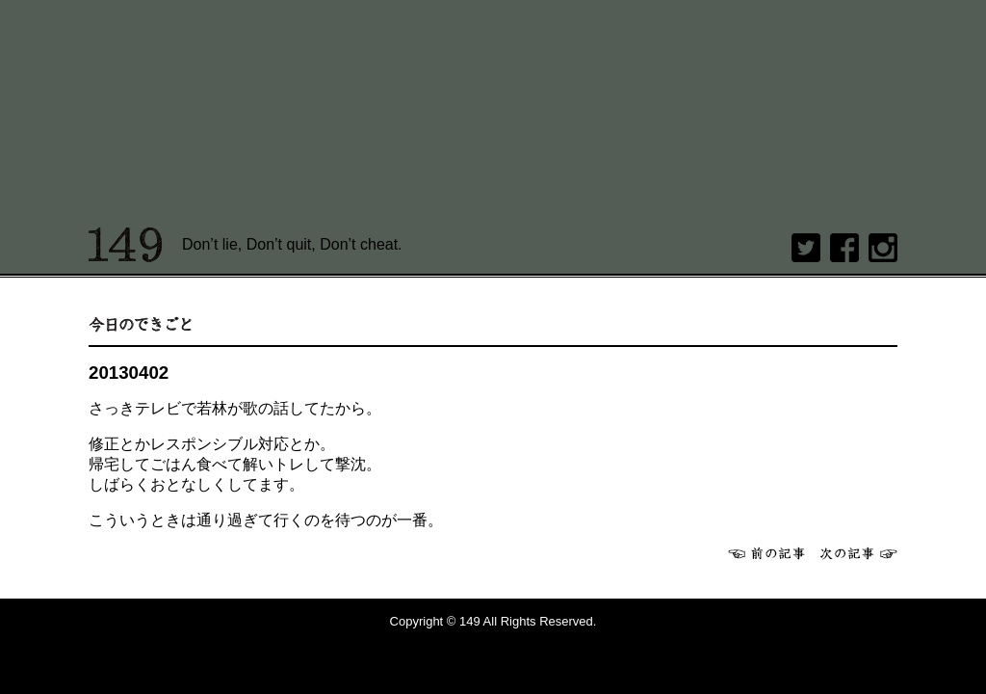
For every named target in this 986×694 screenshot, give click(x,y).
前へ (766, 553)
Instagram (883, 247)
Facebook (844, 247)
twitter (805, 247)
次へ (858, 553)
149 (126, 244)
